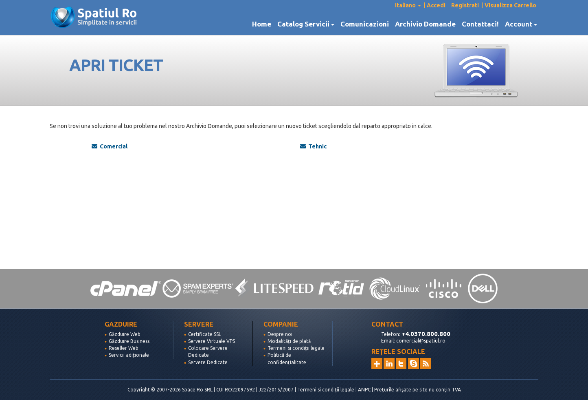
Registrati (465, 5)
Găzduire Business (129, 341)
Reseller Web (123, 348)
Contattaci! (480, 24)
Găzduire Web (124, 334)
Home (261, 24)
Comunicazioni (364, 24)
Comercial (109, 146)
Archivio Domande (425, 24)
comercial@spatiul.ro (420, 340)
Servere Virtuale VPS (211, 341)
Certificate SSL (204, 334)
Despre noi (280, 334)
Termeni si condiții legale (296, 348)
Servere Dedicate (208, 362)
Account (521, 24)
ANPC (364, 389)
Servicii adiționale (129, 355)
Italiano (408, 5)
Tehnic (313, 146)
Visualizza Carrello (510, 5)
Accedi (436, 5)
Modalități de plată (289, 341)
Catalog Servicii (305, 24)
